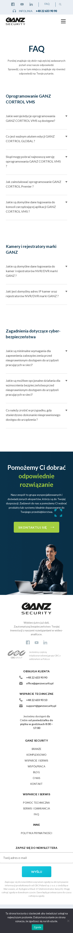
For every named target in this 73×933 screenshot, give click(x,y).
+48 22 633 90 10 (36, 700)
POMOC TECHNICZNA (36, 802)
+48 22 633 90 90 (46, 11)
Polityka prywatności (36, 833)
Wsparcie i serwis (36, 760)
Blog (36, 772)
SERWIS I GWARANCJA (36, 808)
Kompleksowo (36, 754)
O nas (36, 778)
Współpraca (36, 766)
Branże (36, 748)
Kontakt (36, 783)
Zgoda (37, 927)
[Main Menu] (63, 20)
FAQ (47, 3)
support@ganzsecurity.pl (41, 705)
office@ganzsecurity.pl (39, 683)
